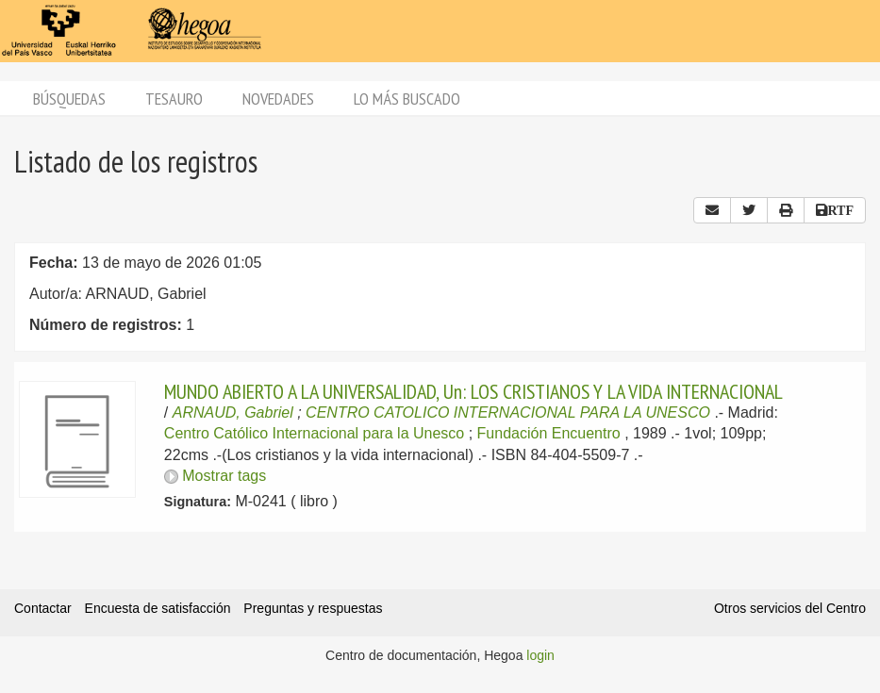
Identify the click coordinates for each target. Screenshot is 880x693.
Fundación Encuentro (549, 433)
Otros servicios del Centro (790, 608)
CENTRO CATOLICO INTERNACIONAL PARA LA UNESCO (508, 412)
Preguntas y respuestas (312, 608)
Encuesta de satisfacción (158, 608)
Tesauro (174, 98)
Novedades (278, 98)
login (540, 655)
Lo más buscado (407, 98)
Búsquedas (69, 98)
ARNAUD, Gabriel (233, 412)
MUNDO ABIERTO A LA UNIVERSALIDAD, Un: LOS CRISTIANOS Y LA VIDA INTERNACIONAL (473, 391)
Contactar (43, 608)
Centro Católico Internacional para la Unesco (314, 433)
